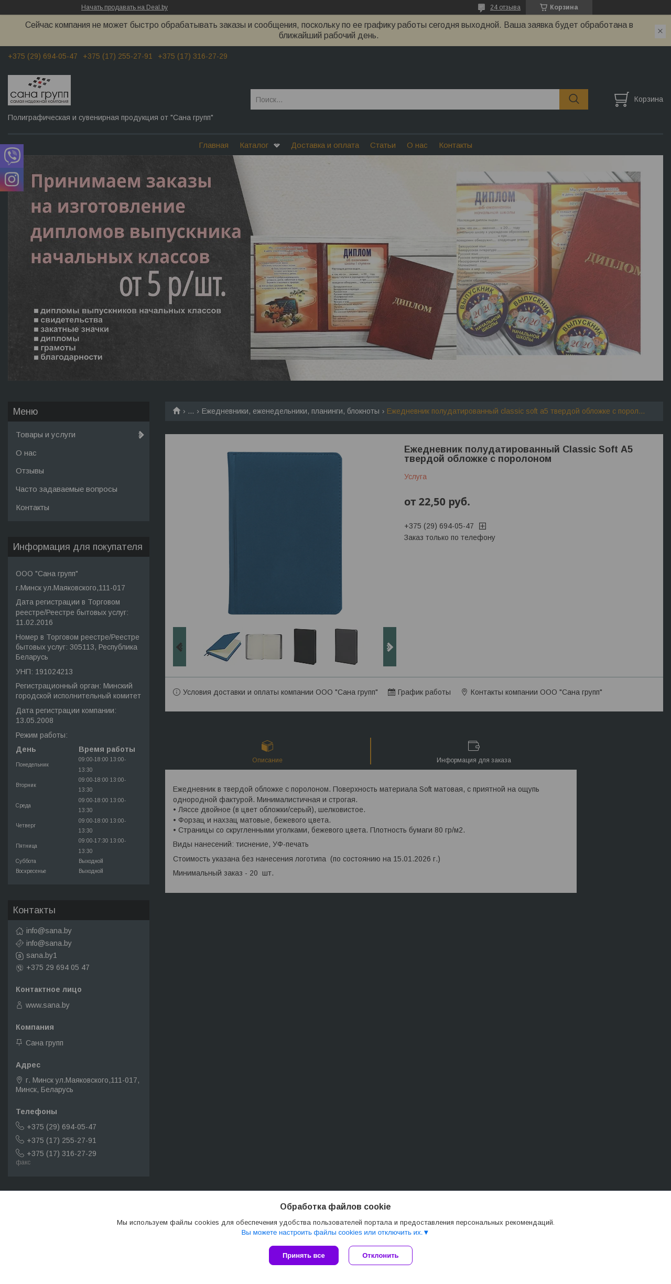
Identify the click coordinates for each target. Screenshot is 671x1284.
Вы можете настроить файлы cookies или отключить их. (332, 1232)
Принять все (304, 1255)
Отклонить (381, 1255)
